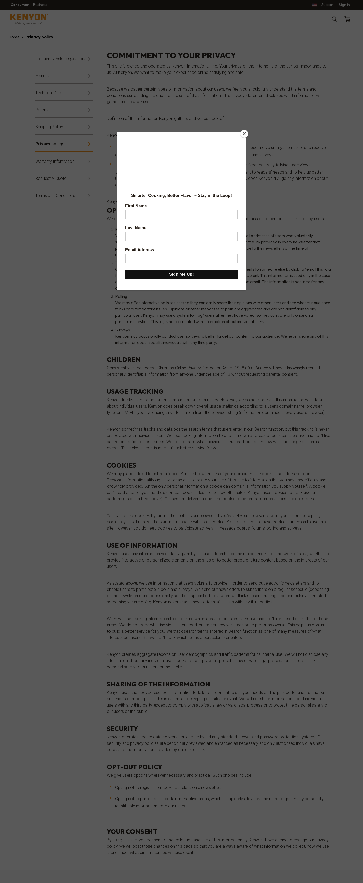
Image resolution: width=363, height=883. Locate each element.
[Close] (244, 134)
